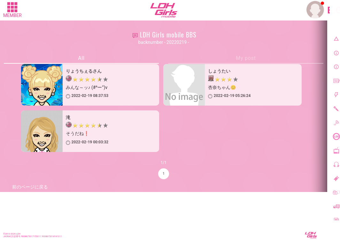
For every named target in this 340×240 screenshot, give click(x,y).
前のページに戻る (30, 186)
